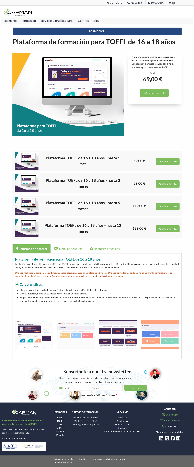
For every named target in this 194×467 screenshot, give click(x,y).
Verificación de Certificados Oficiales (122, 431)
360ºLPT (60, 428)
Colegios (122, 428)
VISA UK (60, 431)
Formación (29, 20)
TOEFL (60, 421)
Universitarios (122, 424)
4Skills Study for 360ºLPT (85, 417)
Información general (31, 248)
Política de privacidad (63, 459)
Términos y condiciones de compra (108, 459)
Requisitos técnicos (105, 248)
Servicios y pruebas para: (57, 20)
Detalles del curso (68, 248)
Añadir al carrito (167, 161)
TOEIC (60, 417)
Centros (83, 20)
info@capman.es (172, 420)
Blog (96, 20)
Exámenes (10, 20)
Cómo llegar (172, 414)
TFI (60, 424)
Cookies (83, 459)
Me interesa (154, 93)
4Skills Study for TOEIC (85, 421)
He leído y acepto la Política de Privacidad (96, 395)
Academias (122, 421)
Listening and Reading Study (85, 424)
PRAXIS (60, 435)
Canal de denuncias (62, 462)
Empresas (122, 417)
